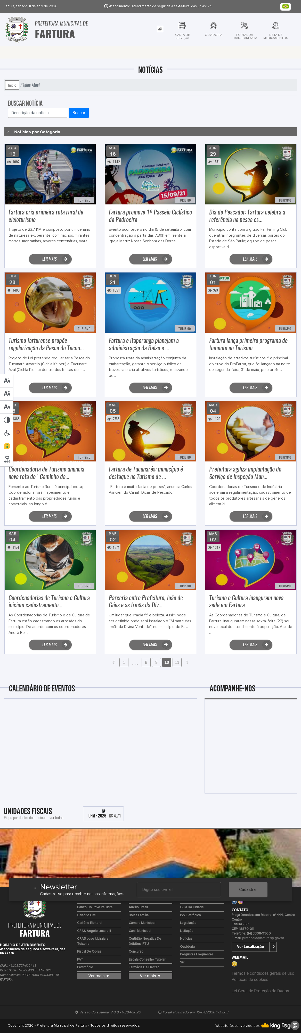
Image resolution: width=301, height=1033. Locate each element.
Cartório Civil (86, 915)
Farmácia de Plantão (144, 967)
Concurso (136, 951)
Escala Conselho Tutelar (147, 959)
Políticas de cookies (250, 979)
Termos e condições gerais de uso (263, 973)
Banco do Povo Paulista (94, 907)
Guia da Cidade (192, 907)
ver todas (56, 817)
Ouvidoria (187, 946)
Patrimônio (85, 967)
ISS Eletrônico (190, 915)
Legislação (188, 923)
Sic (182, 962)
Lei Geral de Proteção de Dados (260, 990)
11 (177, 662)
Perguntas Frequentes (197, 954)
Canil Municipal (140, 931)
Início (12, 85)
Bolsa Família (139, 915)
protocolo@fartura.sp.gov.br (263, 938)
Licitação (186, 931)
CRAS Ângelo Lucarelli (94, 931)
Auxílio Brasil (138, 907)
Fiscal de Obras (89, 951)
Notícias (186, 938)
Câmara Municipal (142, 923)
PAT (80, 959)
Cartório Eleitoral (89, 923)
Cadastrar (248, 889)
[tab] (160, 29)
